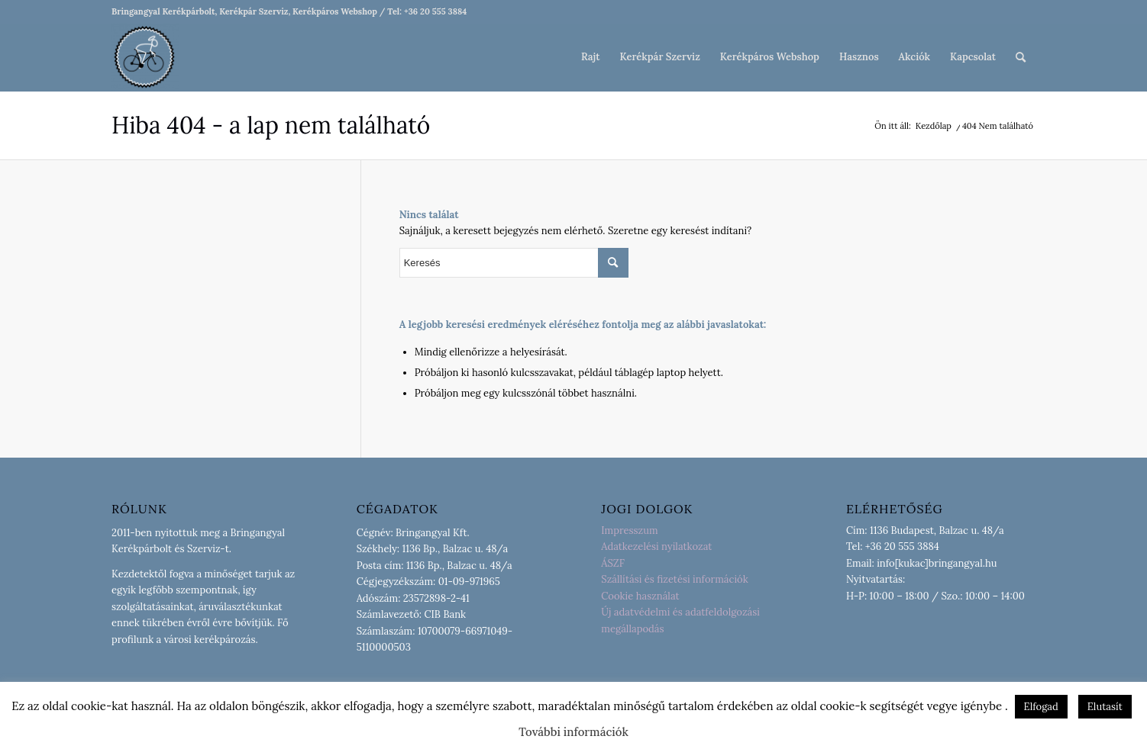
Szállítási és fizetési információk (674, 579)
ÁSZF (613, 563)
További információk (573, 732)
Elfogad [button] (1041, 706)
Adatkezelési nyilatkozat (656, 546)
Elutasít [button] (1105, 706)
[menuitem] (590, 57)
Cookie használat (640, 596)
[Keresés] (1021, 57)
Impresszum (629, 530)
